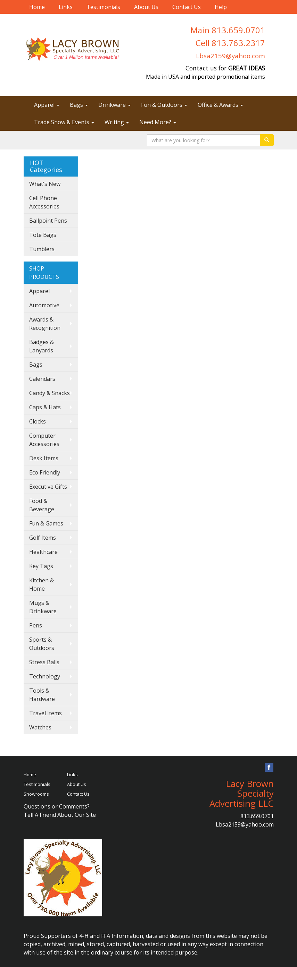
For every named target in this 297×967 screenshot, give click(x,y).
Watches (40, 727)
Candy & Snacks (49, 393)
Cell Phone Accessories (44, 202)
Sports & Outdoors (41, 644)
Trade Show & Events (64, 122)
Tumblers (42, 249)
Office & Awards (220, 105)
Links (66, 7)
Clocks (37, 421)
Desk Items (43, 458)
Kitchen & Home (41, 584)
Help (221, 7)
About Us (146, 7)
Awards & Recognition (44, 324)
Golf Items (42, 537)
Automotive (44, 305)
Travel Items (45, 713)
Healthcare (43, 552)
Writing (117, 122)
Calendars (42, 379)
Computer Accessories (44, 440)
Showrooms (36, 794)
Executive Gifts (48, 486)
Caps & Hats (45, 407)
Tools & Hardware (42, 695)
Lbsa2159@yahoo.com (230, 55)
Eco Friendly (44, 472)
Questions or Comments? (57, 806)
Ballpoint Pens (48, 220)
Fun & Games (46, 523)
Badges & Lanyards (41, 346)
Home (37, 7)
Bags (79, 105)
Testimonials (103, 7)
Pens (35, 625)
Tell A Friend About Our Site (60, 815)
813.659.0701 (257, 816)
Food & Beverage (41, 505)
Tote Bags (42, 235)
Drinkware (114, 105)
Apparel (46, 105)
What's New (44, 184)
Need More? (157, 122)
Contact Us (186, 7)
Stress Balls (44, 662)
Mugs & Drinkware (43, 607)
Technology (44, 676)
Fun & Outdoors (164, 105)
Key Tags (41, 566)
